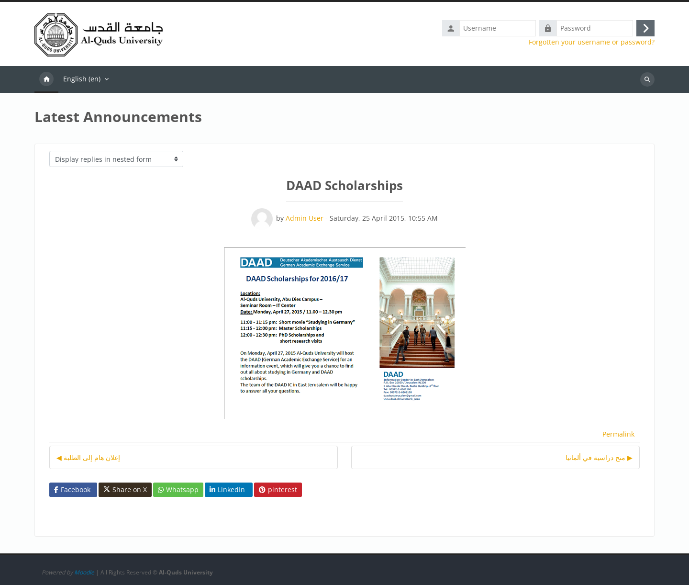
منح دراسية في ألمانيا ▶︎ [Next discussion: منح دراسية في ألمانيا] (599, 457)
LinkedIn (227, 489)
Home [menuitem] (46, 79)
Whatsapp (178, 489)
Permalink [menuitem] (618, 434)
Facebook (72, 489)
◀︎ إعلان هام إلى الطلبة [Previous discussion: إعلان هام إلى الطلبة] (88, 457)
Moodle (84, 572)
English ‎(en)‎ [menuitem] (81, 78)
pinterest (278, 489)
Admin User (304, 218)
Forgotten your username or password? (592, 42)
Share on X (125, 490)
